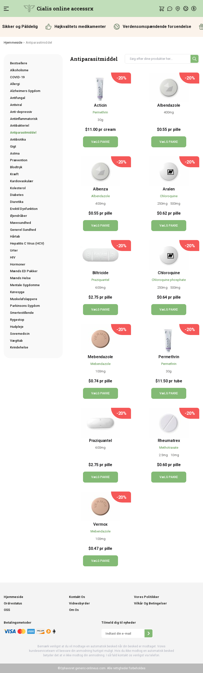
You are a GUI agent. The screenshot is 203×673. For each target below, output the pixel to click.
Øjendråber (18, 216)
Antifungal (17, 98)
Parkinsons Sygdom (25, 306)
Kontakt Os (77, 597)
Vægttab (16, 340)
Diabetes (17, 195)
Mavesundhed (20, 223)
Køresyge (17, 292)
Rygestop (17, 320)
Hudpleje (17, 327)
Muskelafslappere (23, 299)
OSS (7, 610)
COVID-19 (17, 77)
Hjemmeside (13, 42)
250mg (162, 203)
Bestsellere (18, 63)
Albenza (100, 189)
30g (100, 120)
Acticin (100, 105)
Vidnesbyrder (79, 603)
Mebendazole (100, 356)
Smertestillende (22, 313)
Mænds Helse (20, 278)
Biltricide (100, 272)
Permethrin (100, 112)
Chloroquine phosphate (169, 280)
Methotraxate (168, 447)
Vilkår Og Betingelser (150, 603)
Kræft (14, 174)
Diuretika (16, 202)
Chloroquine (169, 196)
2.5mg (164, 455)
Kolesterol (18, 188)
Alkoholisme (19, 70)
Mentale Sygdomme (25, 285)
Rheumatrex (169, 440)
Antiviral (16, 105)
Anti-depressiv (21, 112)
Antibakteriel (19, 125)
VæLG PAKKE (100, 142)
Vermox (100, 524)
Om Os (74, 610)
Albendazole (168, 105)
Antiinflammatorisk (24, 119)
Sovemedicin (20, 334)
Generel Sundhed (23, 230)
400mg (169, 112)
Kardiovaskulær (21, 181)
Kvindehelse (19, 347)
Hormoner (17, 264)
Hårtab (15, 236)
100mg (100, 371)
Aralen (169, 189)
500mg (175, 203)
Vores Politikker (146, 597)
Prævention (18, 160)
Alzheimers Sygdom (25, 91)
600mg (100, 287)
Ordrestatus (13, 603)
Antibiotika (18, 139)
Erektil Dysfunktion (24, 209)
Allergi (15, 84)
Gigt (13, 146)
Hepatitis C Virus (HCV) (27, 243)
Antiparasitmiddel (23, 132)
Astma (15, 153)
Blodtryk (16, 167)
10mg (174, 455)
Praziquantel (100, 280)
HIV (12, 257)
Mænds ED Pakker (24, 271)
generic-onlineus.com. (90, 668)
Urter (14, 250)
